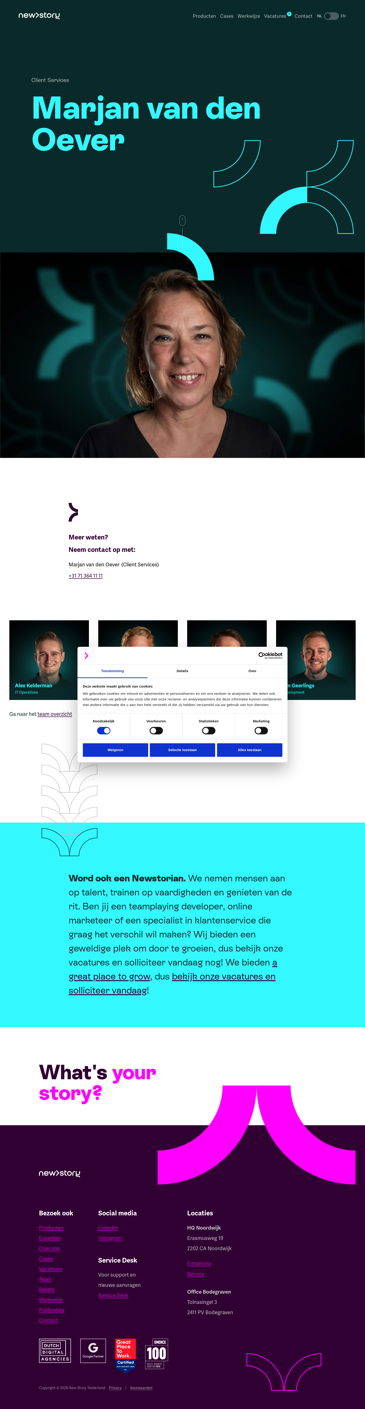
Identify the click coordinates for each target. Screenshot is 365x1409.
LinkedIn (108, 1227)
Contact (303, 16)
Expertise (50, 1238)
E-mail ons (199, 1263)
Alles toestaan (250, 750)
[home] (39, 16)
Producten (204, 16)
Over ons (49, 1248)
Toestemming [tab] (112, 671)
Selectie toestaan (182, 750)
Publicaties (51, 1310)
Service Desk (113, 1295)
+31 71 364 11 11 (86, 575)
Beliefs (46, 1289)
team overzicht (55, 718)
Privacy (115, 1387)
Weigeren (115, 750)
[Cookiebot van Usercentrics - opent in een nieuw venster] (262, 655)
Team (45, 1279)
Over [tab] (253, 671)
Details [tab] (182, 671)
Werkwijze (249, 16)
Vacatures (51, 1269)
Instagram (110, 1238)
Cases (226, 16)
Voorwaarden (141, 1387)
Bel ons (195, 1274)
